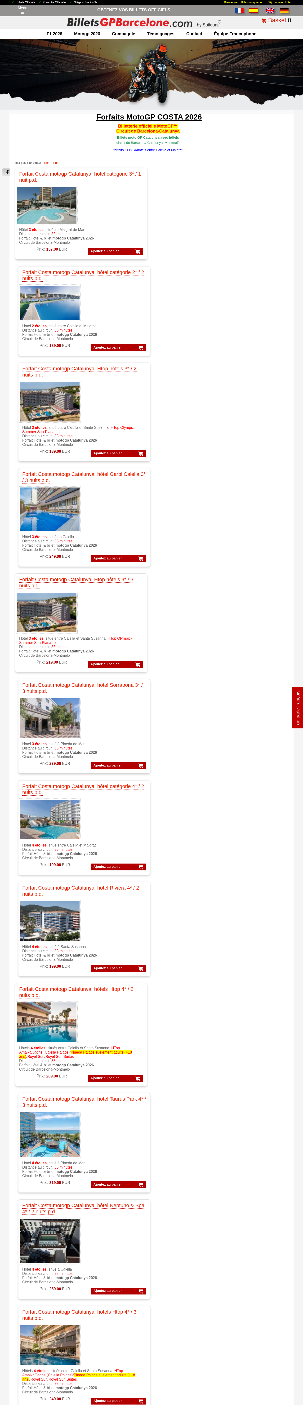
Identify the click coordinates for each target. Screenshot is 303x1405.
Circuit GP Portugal (105, 1344)
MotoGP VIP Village (105, 1286)
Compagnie (123, 33)
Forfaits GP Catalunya (247, 1286)
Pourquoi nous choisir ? (210, 1370)
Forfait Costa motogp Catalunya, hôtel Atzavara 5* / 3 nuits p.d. (110, 577)
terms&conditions (33, 1338)
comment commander (243, 1370)
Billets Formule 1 (173, 1309)
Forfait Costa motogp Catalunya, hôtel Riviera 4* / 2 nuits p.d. (248, 306)
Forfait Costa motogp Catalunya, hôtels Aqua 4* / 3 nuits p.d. (44, 574)
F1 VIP (25, 1286)
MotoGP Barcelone (105, 1262)
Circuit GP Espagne (105, 1338)
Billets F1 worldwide (175, 1332)
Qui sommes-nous (34, 1332)
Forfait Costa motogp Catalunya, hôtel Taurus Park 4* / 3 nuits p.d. (112, 434)
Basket (277, 20)
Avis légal (116, 1370)
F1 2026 (54, 33)
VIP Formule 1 (171, 1251)
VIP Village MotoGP (175, 1268)
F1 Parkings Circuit (35, 1274)
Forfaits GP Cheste (244, 1298)
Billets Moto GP (172, 1315)
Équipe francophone (235, 33)
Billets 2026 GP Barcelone (45, 1370)
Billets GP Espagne (175, 1321)
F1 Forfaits (28, 1256)
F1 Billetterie (29, 1251)
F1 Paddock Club (33, 1292)
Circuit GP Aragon (104, 1327)
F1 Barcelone (30, 1262)
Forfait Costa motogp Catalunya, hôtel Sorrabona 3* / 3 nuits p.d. (110, 309)
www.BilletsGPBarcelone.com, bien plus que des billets (266, 1400)
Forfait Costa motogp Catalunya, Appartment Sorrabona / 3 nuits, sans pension (179, 577)
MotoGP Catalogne (105, 1268)
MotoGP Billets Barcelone (180, 1350)
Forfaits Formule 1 (243, 1251)
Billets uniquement (252, 2)
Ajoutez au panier (35, 265)
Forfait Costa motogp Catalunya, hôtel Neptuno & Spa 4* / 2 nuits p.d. (177, 437)
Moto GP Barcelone (105, 1292)
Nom (47, 162)
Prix (55, 162)
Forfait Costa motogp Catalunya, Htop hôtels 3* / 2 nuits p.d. (179, 179)
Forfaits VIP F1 (241, 1268)
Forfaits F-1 (238, 1327)
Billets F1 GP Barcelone (39, 1298)
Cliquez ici (148, 1138)
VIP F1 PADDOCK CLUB (180, 1262)
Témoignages (160, 33)
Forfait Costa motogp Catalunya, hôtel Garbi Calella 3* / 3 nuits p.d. (246, 179)
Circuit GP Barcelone (106, 1321)
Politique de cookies (178, 1370)
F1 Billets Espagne (174, 1344)
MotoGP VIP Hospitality (108, 1280)
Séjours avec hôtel (279, 2)
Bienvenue (230, 2)
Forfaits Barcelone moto (248, 1280)
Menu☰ (22, 10)
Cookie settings (140, 1389)
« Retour (267, 1181)
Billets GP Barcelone (176, 1303)
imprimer (283, 1181)
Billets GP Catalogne (176, 1327)
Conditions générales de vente (86, 1370)
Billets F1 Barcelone (175, 1338)
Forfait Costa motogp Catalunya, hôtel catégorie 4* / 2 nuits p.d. (177, 309)
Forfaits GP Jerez (243, 1304)
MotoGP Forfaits (102, 1256)
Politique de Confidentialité (144, 1370)
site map (277, 1370)
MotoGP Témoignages (108, 1274)
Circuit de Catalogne (106, 1315)
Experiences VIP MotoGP (180, 1280)
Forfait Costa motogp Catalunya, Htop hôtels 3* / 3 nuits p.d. (44, 306)
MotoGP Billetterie (104, 1251)
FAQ (265, 1370)
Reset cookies (163, 1389)
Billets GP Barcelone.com (41, 1400)
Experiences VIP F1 (175, 1274)
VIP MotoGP (169, 1256)
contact (194, 33)
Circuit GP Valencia (105, 1332)
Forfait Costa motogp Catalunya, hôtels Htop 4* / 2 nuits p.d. (44, 434)
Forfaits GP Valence (245, 1316)
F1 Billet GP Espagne (37, 1268)
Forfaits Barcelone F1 (246, 1274)
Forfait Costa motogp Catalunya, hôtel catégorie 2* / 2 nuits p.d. (110, 182)
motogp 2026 (87, 33)
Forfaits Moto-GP (242, 1322)
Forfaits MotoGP (242, 1256)
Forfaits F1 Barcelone (246, 1262)
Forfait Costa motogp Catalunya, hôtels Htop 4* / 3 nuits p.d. (246, 434)
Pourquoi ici (29, 1327)
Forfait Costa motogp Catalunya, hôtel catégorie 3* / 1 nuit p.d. (45, 179)
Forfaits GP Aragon (244, 1292)
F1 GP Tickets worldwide (40, 1280)
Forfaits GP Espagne (245, 1333)
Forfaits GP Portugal (245, 1310)
